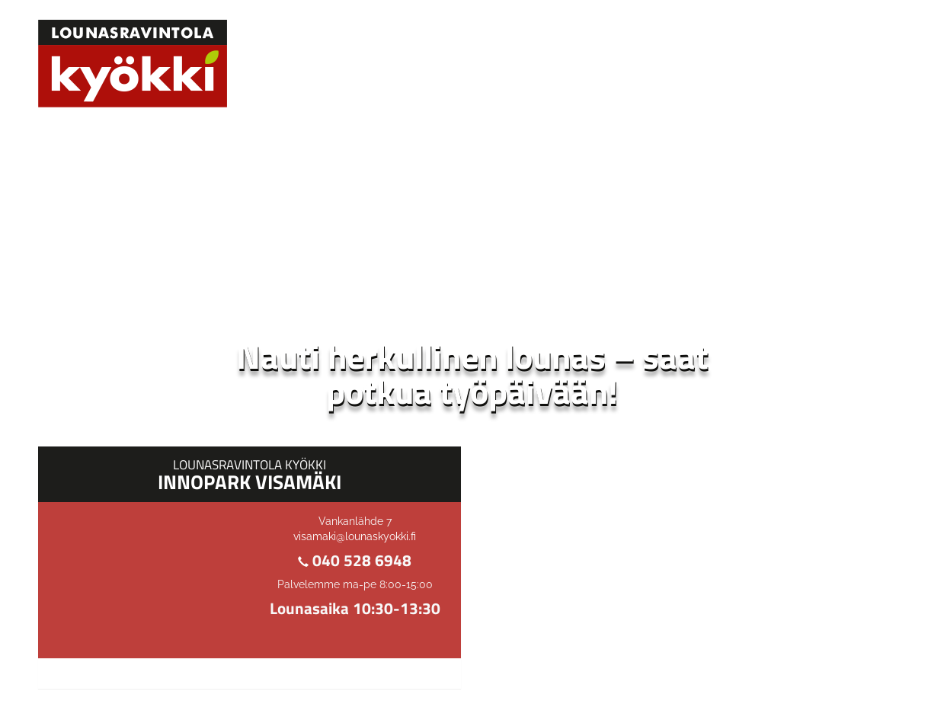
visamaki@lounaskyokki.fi (354, 536)
